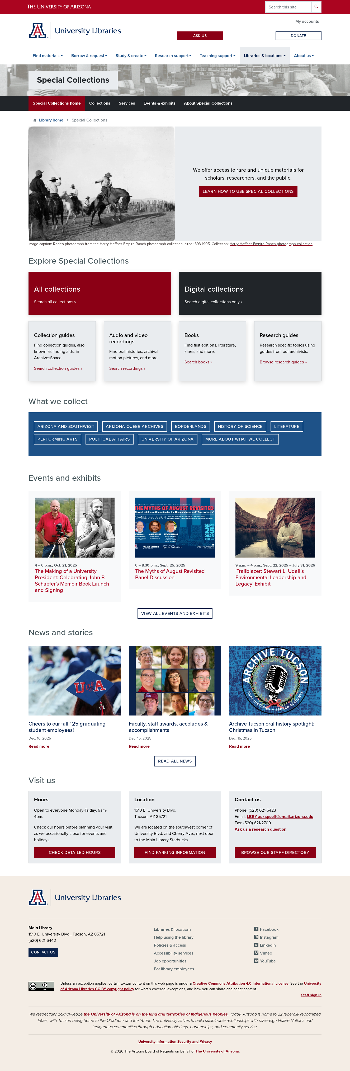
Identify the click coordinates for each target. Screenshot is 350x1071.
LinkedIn (268, 945)
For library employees (174, 969)
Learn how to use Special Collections (248, 191)
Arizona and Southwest (65, 426)
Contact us (248, 800)
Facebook (269, 929)
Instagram (269, 937)
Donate (298, 36)
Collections (99, 103)
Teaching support (216, 55)
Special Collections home (57, 103)
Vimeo (266, 953)
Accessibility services (173, 953)
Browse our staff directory (275, 852)
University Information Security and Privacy (175, 1041)
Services (127, 103)
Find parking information (175, 852)
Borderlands (190, 426)
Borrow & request (87, 55)
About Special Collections (208, 103)
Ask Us (200, 36)
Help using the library (173, 937)
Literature (286, 426)
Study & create (129, 55)
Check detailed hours (75, 852)
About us (302, 55)
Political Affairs (109, 439)
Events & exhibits (160, 103)
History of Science (240, 426)
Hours (41, 800)
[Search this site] (288, 7)
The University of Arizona (217, 1051)
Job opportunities (170, 961)
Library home (51, 120)
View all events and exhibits (175, 613)
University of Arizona (167, 439)
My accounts (307, 21)
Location (144, 800)
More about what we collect (240, 439)
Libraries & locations (263, 55)
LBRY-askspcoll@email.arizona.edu (280, 816)
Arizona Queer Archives (134, 426)
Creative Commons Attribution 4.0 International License (240, 983)
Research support (171, 55)
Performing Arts (57, 439)
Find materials (46, 55)
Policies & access (170, 945)
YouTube (268, 961)
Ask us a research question (260, 829)
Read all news (175, 761)
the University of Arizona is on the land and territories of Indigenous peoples (156, 1014)
